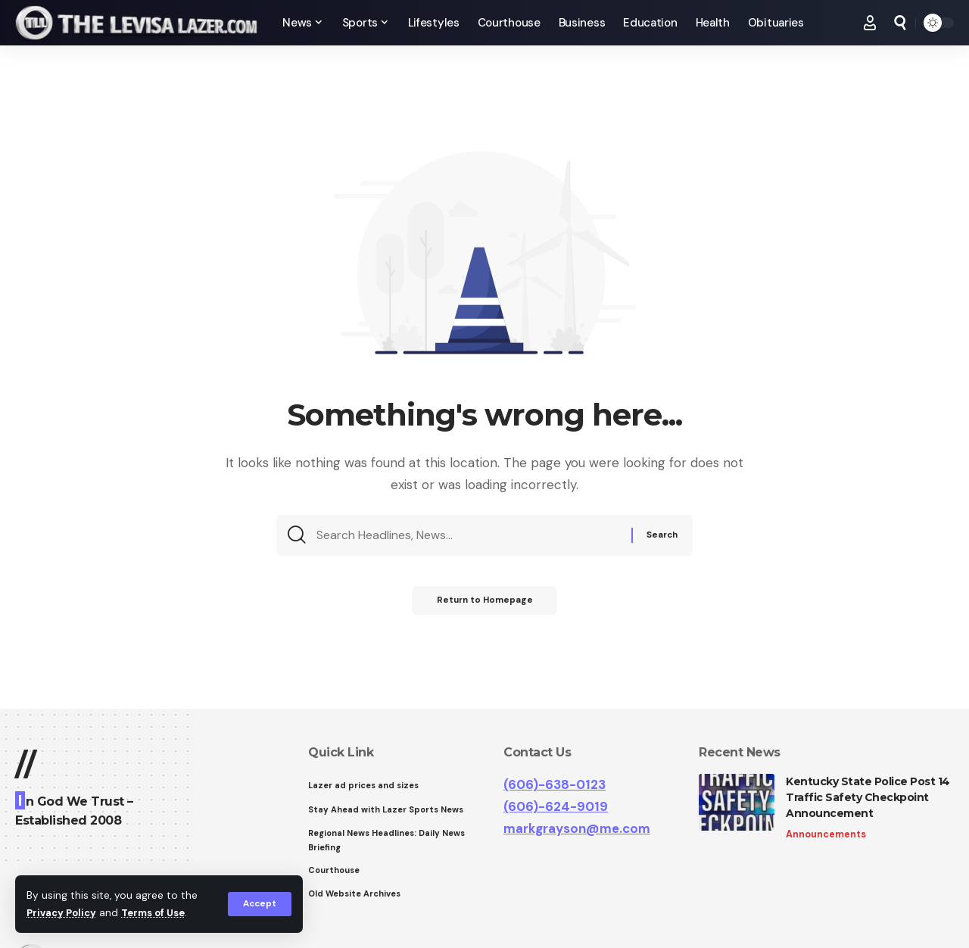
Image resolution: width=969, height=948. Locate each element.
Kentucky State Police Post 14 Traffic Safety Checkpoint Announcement (868, 797)
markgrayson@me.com (576, 828)
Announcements (826, 834)
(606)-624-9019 (555, 806)
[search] (900, 22)
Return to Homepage (484, 606)
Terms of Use (160, 912)
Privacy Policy (63, 912)
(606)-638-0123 (554, 784)
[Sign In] (869, 22)
